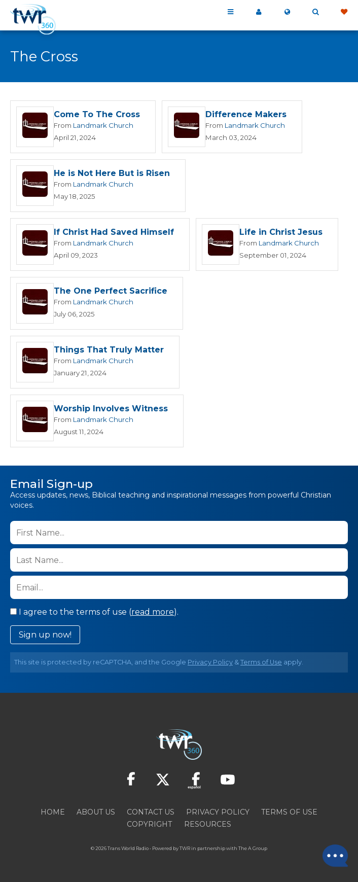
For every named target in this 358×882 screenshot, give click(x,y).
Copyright (149, 827)
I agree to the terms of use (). (94, 615)
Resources (207, 827)
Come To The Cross (97, 115)
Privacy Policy (210, 665)
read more (152, 615)
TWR (185, 851)
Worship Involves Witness (111, 411)
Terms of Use (261, 665)
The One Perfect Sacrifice (110, 293)
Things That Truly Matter (109, 352)
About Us (96, 815)
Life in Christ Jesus (281, 233)
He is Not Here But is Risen (112, 174)
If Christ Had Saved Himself (114, 233)
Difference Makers (246, 115)
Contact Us (150, 815)
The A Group (252, 851)
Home (53, 815)
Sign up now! (45, 638)
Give (344, 12)
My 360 (258, 12)
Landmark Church (103, 126)
